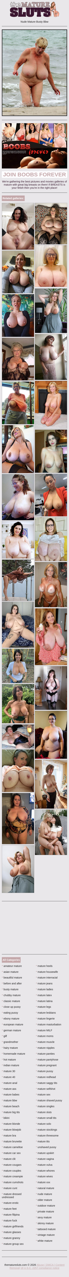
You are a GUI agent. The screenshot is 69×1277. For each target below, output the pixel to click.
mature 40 (8, 1077)
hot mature (9, 1059)
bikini (5, 1117)
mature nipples (45, 1047)
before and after (12, 983)
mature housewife (47, 971)
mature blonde (11, 1123)
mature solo (43, 1123)
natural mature (45, 1188)
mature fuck (9, 1220)
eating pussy (10, 1012)
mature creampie (12, 1176)
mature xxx (43, 1182)
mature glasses (11, 1232)
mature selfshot (45, 1088)
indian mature (10, 1065)
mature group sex (13, 1243)
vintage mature (45, 1234)
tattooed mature (46, 1229)
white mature (44, 1240)
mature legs (43, 1006)
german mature (11, 1030)
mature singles (45, 1106)
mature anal (9, 1082)
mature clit (8, 1158)
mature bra (9, 1135)
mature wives (44, 1176)
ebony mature (10, 1018)
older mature (44, 1199)
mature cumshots (12, 1182)
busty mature (10, 989)
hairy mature (10, 1047)
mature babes (10, 1094)
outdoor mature (45, 1205)
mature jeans (44, 983)
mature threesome (47, 1135)
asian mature (10, 971)
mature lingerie (45, 1018)
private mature (45, 1211)
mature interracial (47, 977)
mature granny (11, 1238)
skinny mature (45, 1223)
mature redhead (46, 1077)
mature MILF (44, 1030)
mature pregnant (46, 1065)
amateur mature (12, 966)
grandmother (10, 1041)
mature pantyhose (47, 1059)
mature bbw (9, 1100)
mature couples (11, 1170)
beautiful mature (12, 977)
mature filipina (11, 1214)
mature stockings (46, 1129)
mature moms (44, 1036)
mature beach (10, 1106)
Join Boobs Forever (34, 174)
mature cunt (9, 1188)
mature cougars (12, 1164)
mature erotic (10, 1202)
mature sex (43, 1094)
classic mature (11, 1001)
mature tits (43, 1141)
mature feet (9, 1208)
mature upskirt (45, 1153)
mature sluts (44, 1112)
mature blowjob (11, 1129)
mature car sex (11, 1153)
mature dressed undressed (12, 1196)
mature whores (45, 1170)
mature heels (44, 966)
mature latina (44, 1001)
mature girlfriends (13, 1226)
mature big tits (11, 1112)
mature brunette (12, 1141)
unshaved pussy (46, 1147)
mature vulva (44, 1164)
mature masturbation (48, 1024)
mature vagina (45, 1158)
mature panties (45, 1053)
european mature (12, 1024)
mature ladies (44, 989)
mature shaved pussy (49, 1100)
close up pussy (11, 1006)
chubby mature (11, 995)
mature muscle (45, 1041)
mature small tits (46, 1117)
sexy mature (44, 1217)
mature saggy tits (46, 1082)
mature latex (44, 995)
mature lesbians (46, 1012)
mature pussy (44, 1071)
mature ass (9, 1088)
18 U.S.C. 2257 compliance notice (39, 1268)
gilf (4, 1036)
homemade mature (13, 1053)
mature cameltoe (12, 1147)
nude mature (44, 1194)
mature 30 (8, 1071)
